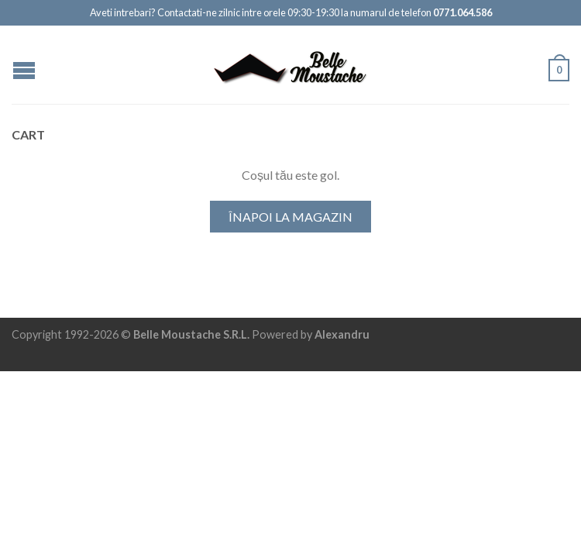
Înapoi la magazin (290, 216)
